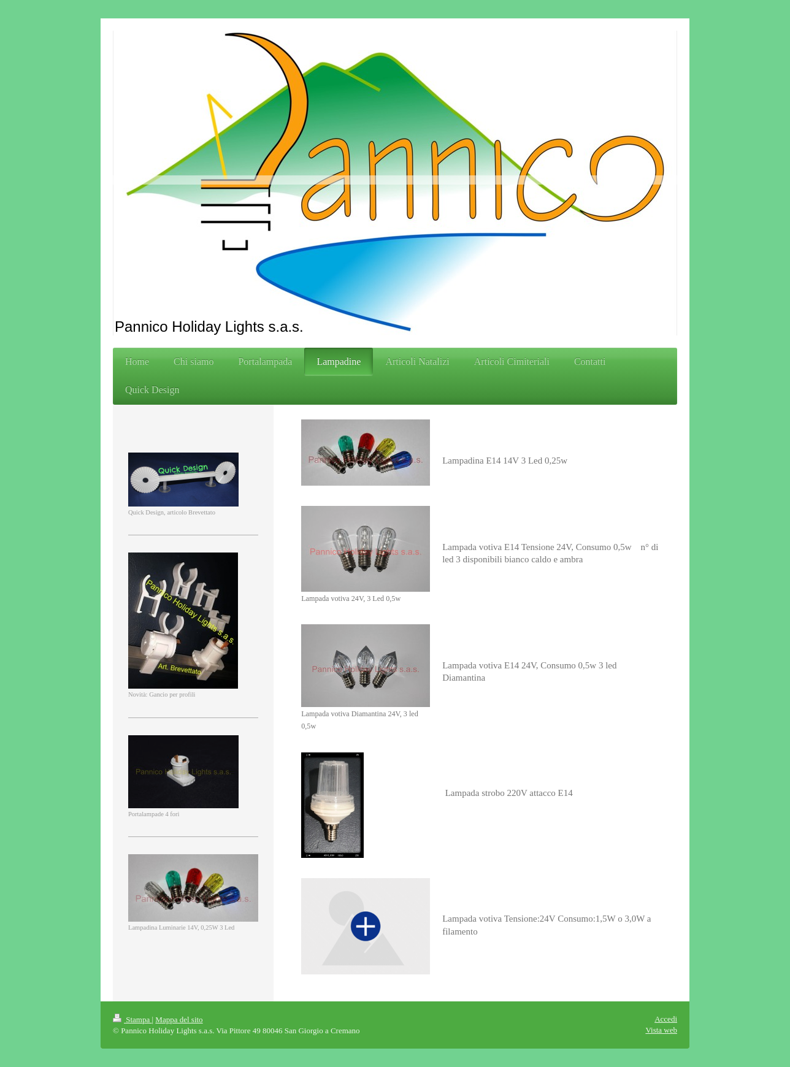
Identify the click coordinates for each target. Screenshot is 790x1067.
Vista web (661, 1029)
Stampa (132, 1019)
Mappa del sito (178, 1019)
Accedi (665, 1018)
